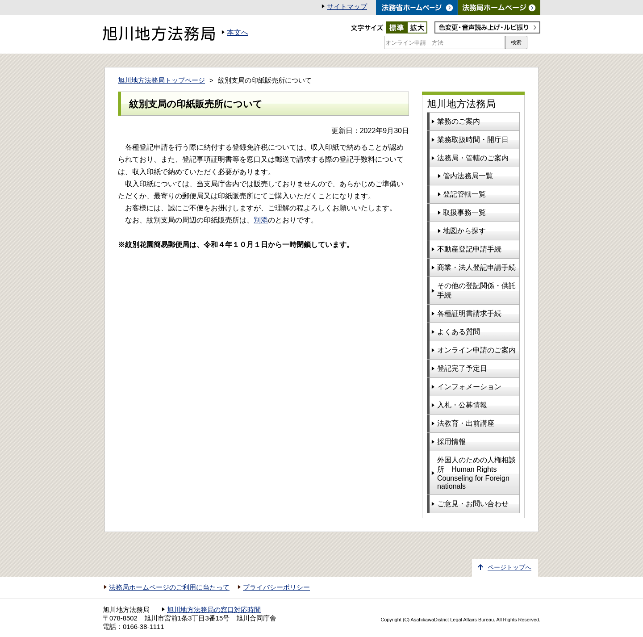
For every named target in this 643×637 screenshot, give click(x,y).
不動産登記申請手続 (469, 249)
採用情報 (451, 441)
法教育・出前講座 (465, 423)
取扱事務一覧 (464, 212)
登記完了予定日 (462, 368)
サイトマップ (347, 6)
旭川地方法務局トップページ (161, 80)
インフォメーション (469, 386)
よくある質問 (458, 331)
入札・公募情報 (462, 405)
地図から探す (464, 231)
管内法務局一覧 (468, 176)
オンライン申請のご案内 (476, 350)
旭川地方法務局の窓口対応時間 (214, 609)
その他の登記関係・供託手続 (476, 290)
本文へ (237, 32)
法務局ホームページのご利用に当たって (169, 587)
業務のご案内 (458, 121)
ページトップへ (509, 567)
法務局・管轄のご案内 (473, 158)
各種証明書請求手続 (469, 313)
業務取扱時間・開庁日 (473, 139)
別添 (261, 220)
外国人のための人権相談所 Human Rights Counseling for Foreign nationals (476, 473)
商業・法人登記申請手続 (476, 267)
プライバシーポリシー (276, 587)
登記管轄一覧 (464, 194)
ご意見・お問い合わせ (473, 503)
